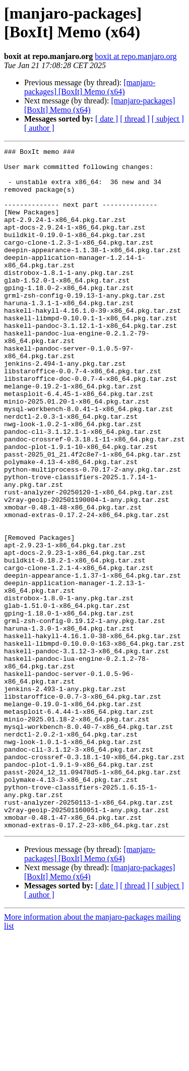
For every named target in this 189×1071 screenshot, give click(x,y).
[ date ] (106, 119)
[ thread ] (135, 119)
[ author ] (39, 128)
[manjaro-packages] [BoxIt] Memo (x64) (89, 87)
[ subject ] (168, 119)
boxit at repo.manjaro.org (135, 56)
